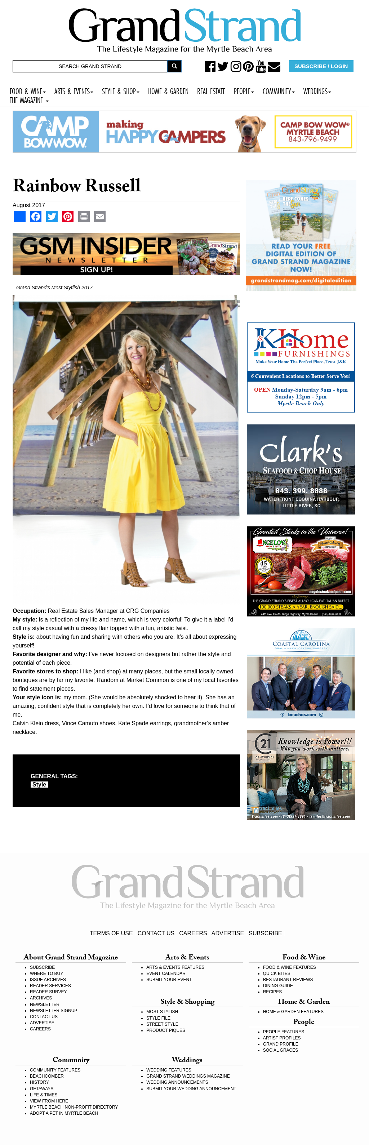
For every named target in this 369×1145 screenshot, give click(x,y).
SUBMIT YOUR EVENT (169, 979)
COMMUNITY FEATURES (55, 1070)
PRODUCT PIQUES (165, 1030)
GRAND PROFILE (280, 1044)
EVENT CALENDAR (165, 973)
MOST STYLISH (162, 1011)
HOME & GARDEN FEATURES (293, 1011)
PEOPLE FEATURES (283, 1031)
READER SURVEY (48, 991)
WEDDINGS (317, 90)
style (39, 784)
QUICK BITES (276, 973)
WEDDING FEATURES (168, 1070)
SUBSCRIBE (265, 933)
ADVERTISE (228, 933)
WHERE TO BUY (46, 973)
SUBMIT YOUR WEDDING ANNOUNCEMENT (191, 1088)
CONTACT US (156, 933)
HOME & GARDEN (168, 90)
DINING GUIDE (278, 985)
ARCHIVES (41, 998)
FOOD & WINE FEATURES (289, 967)
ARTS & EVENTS (73, 90)
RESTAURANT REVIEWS (288, 979)
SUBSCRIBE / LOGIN (321, 66)
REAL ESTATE (211, 90)
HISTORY (39, 1082)
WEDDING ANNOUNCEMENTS (177, 1082)
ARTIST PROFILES (282, 1038)
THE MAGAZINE (29, 99)
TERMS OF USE (111, 933)
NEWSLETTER (44, 1004)
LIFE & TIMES (43, 1094)
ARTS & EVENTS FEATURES (175, 967)
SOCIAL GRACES (280, 1050)
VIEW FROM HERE (49, 1101)
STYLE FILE (158, 1018)
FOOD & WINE (28, 90)
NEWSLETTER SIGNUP (53, 1010)
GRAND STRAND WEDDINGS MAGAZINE (188, 1076)
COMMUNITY (279, 90)
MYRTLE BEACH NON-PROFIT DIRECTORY (74, 1107)
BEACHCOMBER (47, 1076)
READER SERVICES (50, 985)
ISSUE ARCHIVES (48, 979)
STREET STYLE (162, 1024)
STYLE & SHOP (120, 90)
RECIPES (272, 991)
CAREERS (193, 933)
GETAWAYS (41, 1088)
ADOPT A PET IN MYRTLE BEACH (64, 1113)
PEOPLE (244, 90)
